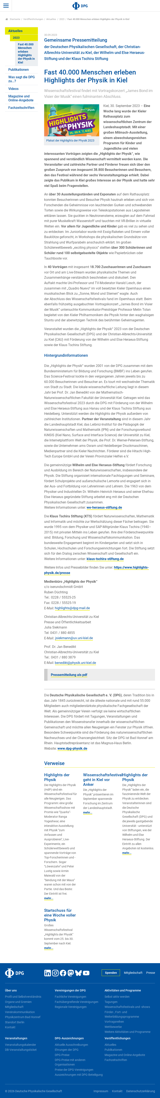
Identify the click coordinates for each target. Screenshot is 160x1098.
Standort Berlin (14, 1022)
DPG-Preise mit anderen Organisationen (70, 1062)
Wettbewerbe (113, 1026)
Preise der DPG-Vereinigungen (74, 1069)
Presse (150, 973)
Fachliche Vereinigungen (70, 996)
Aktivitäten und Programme (123, 990)
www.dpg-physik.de (72, 748)
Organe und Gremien (18, 1002)
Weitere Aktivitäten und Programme (127, 1031)
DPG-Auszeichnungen (69, 1038)
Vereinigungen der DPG (70, 990)
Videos (13, 89)
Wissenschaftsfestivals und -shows (127, 1007)
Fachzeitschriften (21, 108)
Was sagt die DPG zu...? (21, 79)
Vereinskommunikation (20, 1012)
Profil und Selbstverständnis (23, 996)
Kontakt (10, 1027)
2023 (61, 19)
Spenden (111, 973)
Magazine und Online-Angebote (21, 98)
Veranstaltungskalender (20, 1044)
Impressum (101, 1091)
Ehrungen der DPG (67, 1049)
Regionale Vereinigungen (71, 1007)
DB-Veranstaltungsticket (21, 1049)
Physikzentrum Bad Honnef (22, 1017)
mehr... (48, 898)
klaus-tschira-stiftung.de (105, 559)
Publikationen (18, 70)
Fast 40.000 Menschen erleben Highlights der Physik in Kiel (26, 53)
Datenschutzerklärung (140, 1091)
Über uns (11, 990)
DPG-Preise (62, 1055)
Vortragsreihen (114, 1021)
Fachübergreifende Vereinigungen (76, 1002)
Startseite (12, 19)
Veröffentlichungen (33, 19)
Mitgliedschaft (133, 973)
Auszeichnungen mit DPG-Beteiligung (79, 1074)
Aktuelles (51, 19)
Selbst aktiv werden (117, 996)
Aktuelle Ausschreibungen (71, 1044)
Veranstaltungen (16, 1038)
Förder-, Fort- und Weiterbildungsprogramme (122, 1014)
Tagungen (111, 1002)
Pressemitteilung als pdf (69, 675)
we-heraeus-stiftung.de (104, 507)
